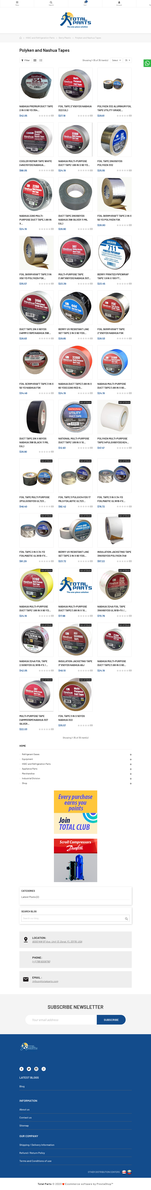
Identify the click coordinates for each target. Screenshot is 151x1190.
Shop (24, 783)
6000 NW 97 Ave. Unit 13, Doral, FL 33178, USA (57, 941)
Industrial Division (31, 778)
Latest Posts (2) (30, 896)
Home (22, 745)
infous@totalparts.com (45, 981)
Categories (17, 2)
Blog (22, 1086)
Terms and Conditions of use (35, 1160)
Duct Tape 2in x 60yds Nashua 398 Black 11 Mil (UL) (34, 442)
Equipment (27, 759)
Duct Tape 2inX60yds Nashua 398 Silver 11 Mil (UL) (73, 219)
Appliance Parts (29, 768)
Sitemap (24, 1125)
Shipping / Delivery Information (36, 1144)
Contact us (25, 1117)
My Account (119, 2)
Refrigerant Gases (30, 754)
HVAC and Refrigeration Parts (36, 763)
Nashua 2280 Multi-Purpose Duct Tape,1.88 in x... (35, 219)
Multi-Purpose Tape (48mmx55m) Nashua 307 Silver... (33, 719)
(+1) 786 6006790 (41, 961)
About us (24, 1109)
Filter (26, 60)
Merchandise (28, 773)
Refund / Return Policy (32, 1152)
